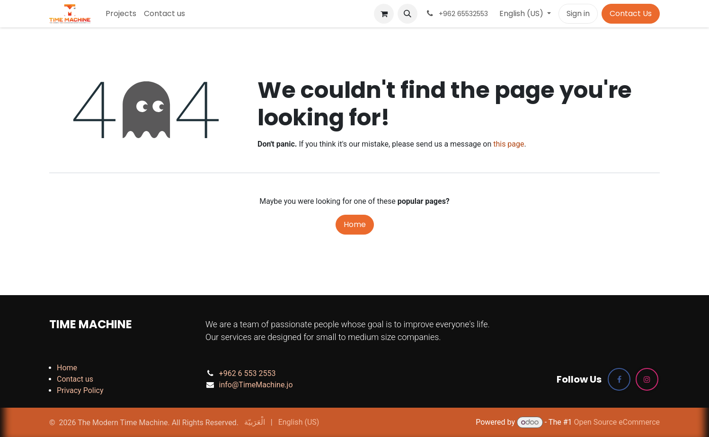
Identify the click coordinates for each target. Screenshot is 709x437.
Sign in (578, 13)
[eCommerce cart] (384, 14)
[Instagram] (647, 379)
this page (508, 144)
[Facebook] (619, 379)
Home (355, 224)
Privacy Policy (80, 390)
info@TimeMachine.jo (256, 384)
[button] (407, 14)
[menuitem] (121, 13)
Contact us (75, 379)
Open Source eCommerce (617, 422)
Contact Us (631, 13)
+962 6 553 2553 (247, 373)
